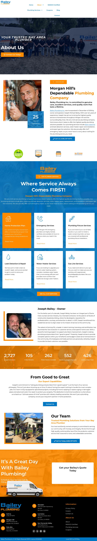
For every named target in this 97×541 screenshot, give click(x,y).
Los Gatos (41, 514)
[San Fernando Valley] (34, 524)
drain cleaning (90, 124)
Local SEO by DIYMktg (72, 539)
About (40, 5)
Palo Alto (9, 527)
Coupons (50, 10)
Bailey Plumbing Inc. (57, 110)
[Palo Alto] (3, 528)
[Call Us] (3, 515)
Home (31, 5)
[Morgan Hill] (3, 521)
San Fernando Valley (45, 523)
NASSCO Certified (54, 5)
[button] (48, 177)
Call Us (8, 514)
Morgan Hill (10, 520)
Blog (58, 10)
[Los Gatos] (34, 515)
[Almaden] (34, 506)
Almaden (41, 505)
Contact (57, 15)
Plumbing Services (35, 10)
